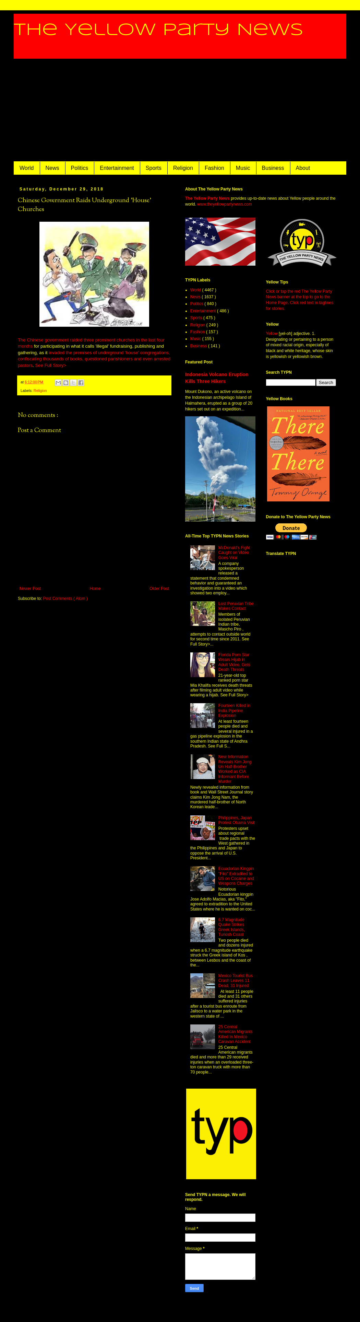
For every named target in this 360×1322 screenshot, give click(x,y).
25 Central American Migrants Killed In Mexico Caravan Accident (235, 1034)
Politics (79, 168)
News (52, 168)
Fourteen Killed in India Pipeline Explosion (234, 710)
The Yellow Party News (158, 30)
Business (273, 168)
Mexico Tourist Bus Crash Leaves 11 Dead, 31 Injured (235, 980)
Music (243, 168)
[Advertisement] (180, 110)
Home (95, 588)
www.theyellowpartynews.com (224, 204)
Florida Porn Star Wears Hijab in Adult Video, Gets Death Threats (234, 662)
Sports (153, 168)
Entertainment (117, 168)
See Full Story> (51, 365)
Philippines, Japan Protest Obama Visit (236, 820)
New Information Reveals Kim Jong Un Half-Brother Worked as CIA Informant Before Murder (235, 769)
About (303, 168)
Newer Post (30, 588)
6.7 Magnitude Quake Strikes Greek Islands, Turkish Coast (231, 927)
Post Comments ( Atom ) (65, 598)
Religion (183, 168)
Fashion (214, 168)
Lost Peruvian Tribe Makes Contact (236, 606)
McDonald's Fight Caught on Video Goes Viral (234, 552)
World (27, 168)
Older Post (159, 588)
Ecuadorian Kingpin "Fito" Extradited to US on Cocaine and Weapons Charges (236, 876)
